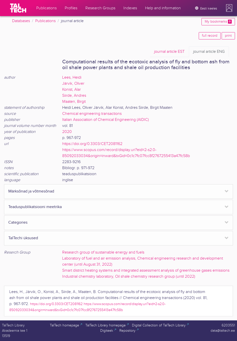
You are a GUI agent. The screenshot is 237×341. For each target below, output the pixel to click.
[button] (229, 8)
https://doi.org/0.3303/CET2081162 (92, 143)
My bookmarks (218, 22)
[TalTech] (18, 8)
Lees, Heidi (71, 77)
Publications (45, 21)
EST (169, 52)
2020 (67, 131)
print (228, 36)
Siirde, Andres (74, 95)
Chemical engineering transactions (92, 113)
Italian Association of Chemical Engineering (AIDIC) (105, 119)
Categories (17, 222)
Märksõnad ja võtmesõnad (31, 191)
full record (209, 36)
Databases (21, 21)
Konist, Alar (71, 89)
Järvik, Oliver (73, 83)
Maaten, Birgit (74, 101)
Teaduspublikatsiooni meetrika (35, 207)
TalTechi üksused (23, 238)
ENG (209, 52)
